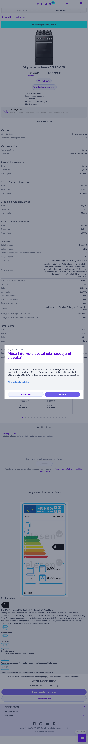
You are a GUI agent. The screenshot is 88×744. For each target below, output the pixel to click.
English (11, 349)
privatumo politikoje (59, 378)
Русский (19, 349)
